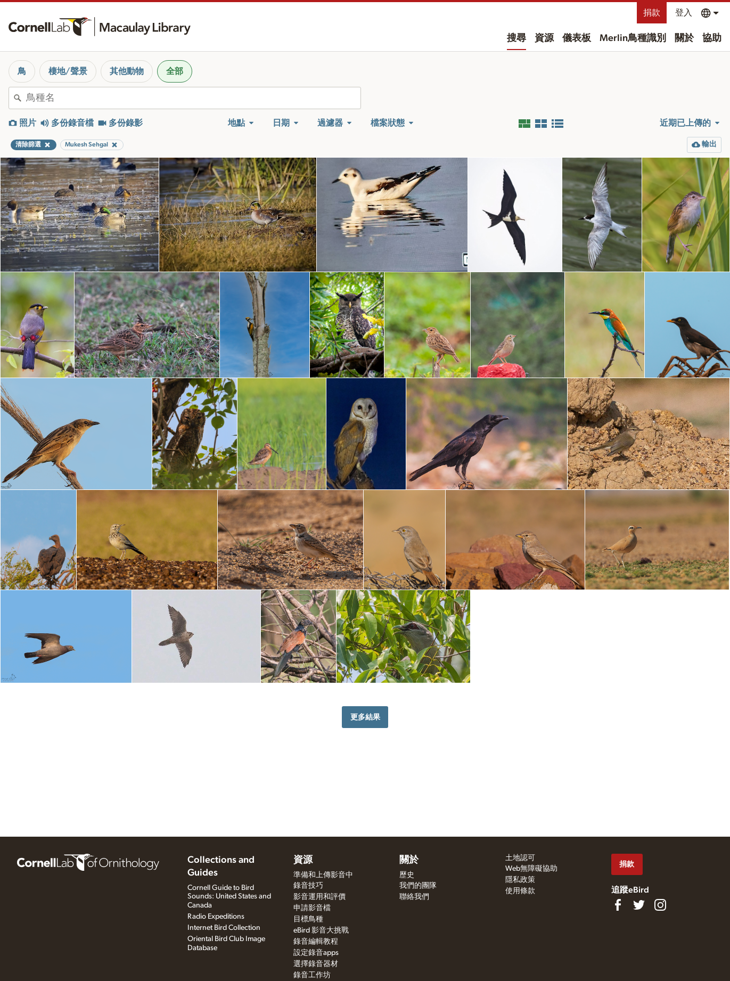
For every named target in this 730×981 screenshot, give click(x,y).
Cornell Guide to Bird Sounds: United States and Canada (229, 897)
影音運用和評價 (319, 897)
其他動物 (127, 71)
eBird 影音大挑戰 (321, 930)
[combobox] (193, 98)
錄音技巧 (308, 885)
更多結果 (365, 717)
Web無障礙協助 (531, 868)
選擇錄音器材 (315, 964)
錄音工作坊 (312, 975)
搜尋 (516, 38)
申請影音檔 (312, 908)
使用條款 (520, 891)
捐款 (651, 13)
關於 (684, 38)
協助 (711, 38)
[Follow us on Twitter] (639, 904)
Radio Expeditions (215, 916)
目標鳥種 (308, 919)
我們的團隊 (418, 885)
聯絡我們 (414, 897)
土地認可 (520, 858)
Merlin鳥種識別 (633, 38)
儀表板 (576, 38)
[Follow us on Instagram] (660, 904)
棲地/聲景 (67, 71)
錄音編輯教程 (315, 941)
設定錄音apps (316, 953)
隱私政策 (520, 880)
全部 (174, 71)
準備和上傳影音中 (323, 875)
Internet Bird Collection (223, 927)
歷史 (406, 875)
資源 (544, 38)
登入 (683, 13)
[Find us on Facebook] (617, 904)
